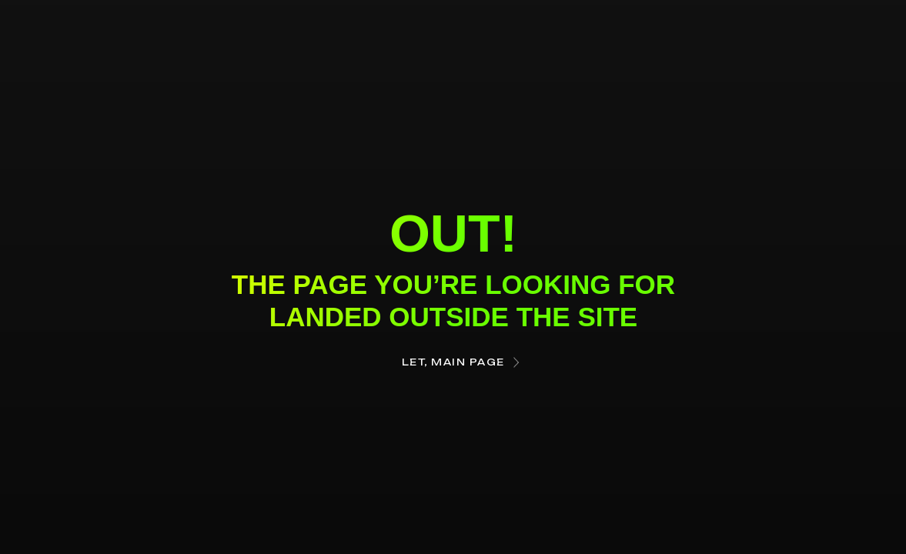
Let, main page (453, 362)
